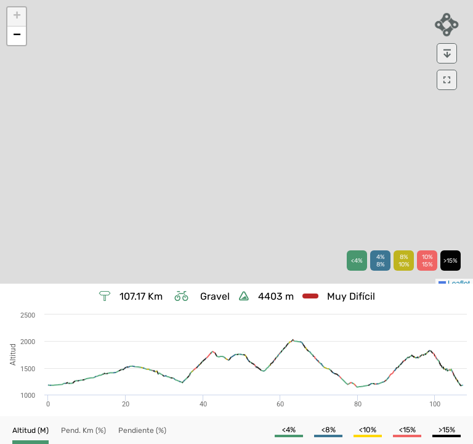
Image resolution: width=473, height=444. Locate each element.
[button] (16, 17)
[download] (447, 53)
